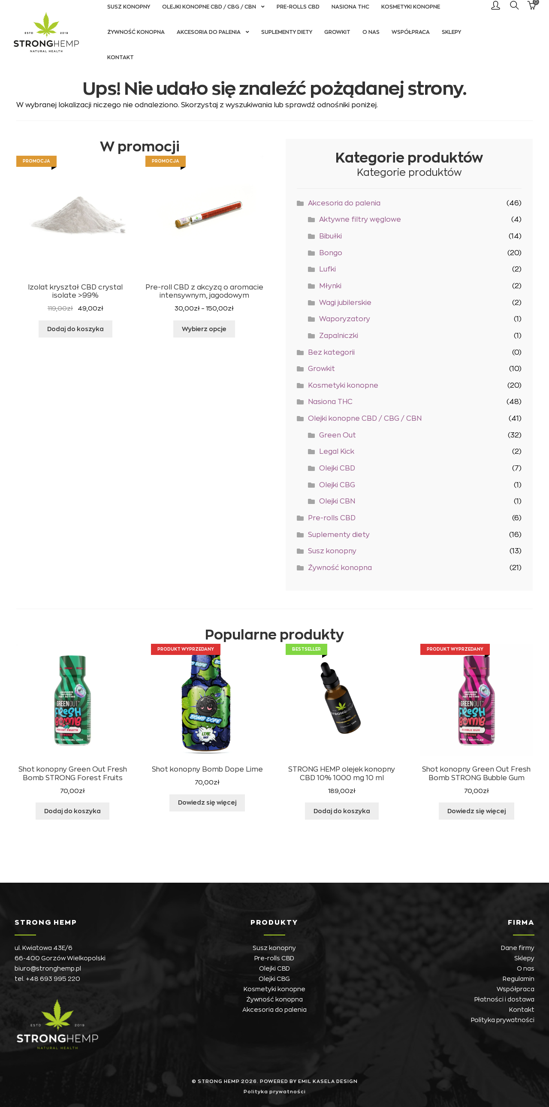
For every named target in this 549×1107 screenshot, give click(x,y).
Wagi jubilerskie (345, 302)
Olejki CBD (337, 468)
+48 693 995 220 (53, 979)
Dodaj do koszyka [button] (75, 329)
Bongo (330, 253)
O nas (371, 32)
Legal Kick (336, 451)
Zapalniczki (338, 335)
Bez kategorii (331, 352)
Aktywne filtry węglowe (360, 219)
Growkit (337, 32)
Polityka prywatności (502, 1020)
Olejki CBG (337, 485)
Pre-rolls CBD (332, 518)
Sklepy (451, 32)
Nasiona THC (330, 401)
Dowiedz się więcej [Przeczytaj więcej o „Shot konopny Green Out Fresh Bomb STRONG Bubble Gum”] (476, 811)
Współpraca (411, 32)
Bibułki (330, 236)
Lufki (327, 269)
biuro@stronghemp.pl (48, 968)
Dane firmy (517, 948)
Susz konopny (332, 551)
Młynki (330, 286)
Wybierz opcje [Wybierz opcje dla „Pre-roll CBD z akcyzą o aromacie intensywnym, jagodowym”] (204, 329)
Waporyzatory (344, 319)
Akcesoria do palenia (209, 32)
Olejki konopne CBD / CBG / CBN (365, 418)
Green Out (337, 435)
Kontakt (120, 57)
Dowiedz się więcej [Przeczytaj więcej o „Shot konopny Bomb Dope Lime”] (207, 802)
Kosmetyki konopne (343, 385)
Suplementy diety (286, 32)
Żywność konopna (136, 32)
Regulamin (518, 979)
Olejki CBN (337, 501)
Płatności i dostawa (504, 999)
